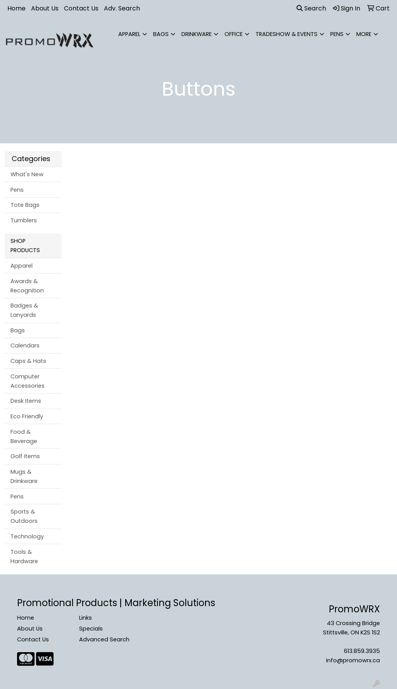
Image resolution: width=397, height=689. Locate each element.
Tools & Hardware (24, 556)
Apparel (129, 34)
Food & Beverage (23, 436)
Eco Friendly (26, 416)
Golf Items (25, 456)
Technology (27, 536)
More (363, 34)
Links (85, 618)
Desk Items (25, 401)
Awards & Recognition (27, 285)
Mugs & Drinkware (24, 476)
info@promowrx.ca (353, 660)
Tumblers (23, 220)
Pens (336, 34)
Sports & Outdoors (24, 516)
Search (311, 8)
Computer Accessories (27, 381)
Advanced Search (104, 639)
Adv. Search (122, 8)
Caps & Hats (28, 361)
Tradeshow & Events (286, 34)
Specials (91, 628)
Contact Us (81, 8)
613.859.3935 (362, 651)
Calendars (25, 345)
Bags (161, 34)
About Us (45, 8)
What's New (26, 174)
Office (233, 34)
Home (16, 8)
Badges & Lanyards (24, 310)
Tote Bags (25, 205)
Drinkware (196, 34)
